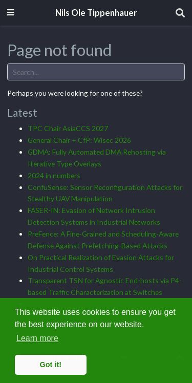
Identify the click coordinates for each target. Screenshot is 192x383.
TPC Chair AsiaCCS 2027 (68, 128)
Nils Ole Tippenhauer (96, 13)
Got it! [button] (50, 364)
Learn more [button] (37, 338)
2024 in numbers (54, 175)
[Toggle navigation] (10, 13)
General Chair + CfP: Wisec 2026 (79, 140)
